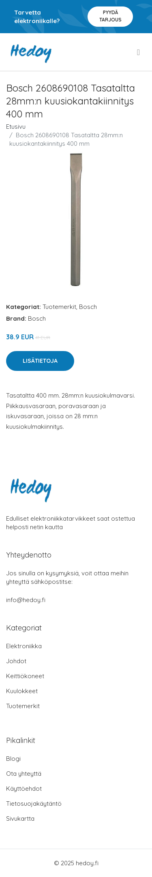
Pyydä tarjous (110, 16)
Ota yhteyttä (23, 773)
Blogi (13, 758)
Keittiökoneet (25, 676)
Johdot (16, 661)
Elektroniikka (24, 646)
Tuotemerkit (59, 307)
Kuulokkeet (22, 691)
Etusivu (16, 126)
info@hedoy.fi (25, 600)
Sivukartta (20, 818)
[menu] (139, 52)
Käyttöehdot (24, 788)
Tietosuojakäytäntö (34, 803)
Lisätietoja (40, 360)
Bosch (88, 307)
